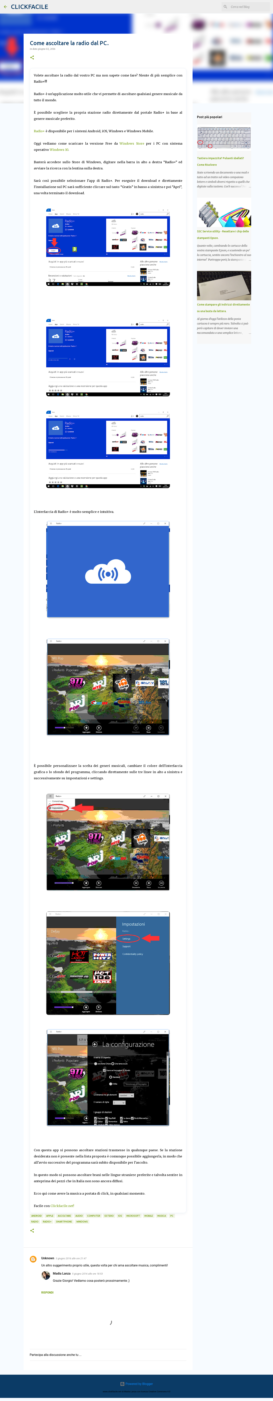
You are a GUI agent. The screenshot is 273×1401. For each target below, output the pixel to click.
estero (109, 1216)
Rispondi (47, 1292)
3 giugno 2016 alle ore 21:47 (71, 1258)
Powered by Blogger (136, 1384)
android (36, 1216)
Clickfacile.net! (62, 1206)
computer (93, 1216)
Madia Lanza (62, 1273)
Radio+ (39, 131)
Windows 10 (59, 150)
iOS (120, 1216)
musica (161, 1216)
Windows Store (131, 143)
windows (82, 1221)
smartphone (64, 1221)
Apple (49, 1216)
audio (79, 1216)
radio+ (47, 1221)
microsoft (133, 1216)
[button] (32, 57)
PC (171, 1216)
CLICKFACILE (29, 6)
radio (34, 1221)
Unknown (47, 1258)
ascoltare (64, 1216)
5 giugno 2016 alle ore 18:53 (87, 1273)
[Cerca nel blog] (249, 6)
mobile (148, 1216)
